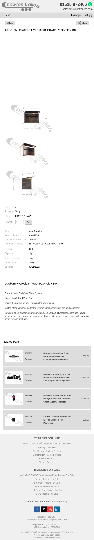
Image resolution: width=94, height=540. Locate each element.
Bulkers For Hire (47, 458)
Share (82, 23)
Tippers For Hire (47, 462)
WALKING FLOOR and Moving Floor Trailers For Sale (47, 475)
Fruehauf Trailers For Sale (47, 483)
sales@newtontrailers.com (77, 9)
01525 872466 (73, 4)
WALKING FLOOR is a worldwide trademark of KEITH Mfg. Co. (47, 532)
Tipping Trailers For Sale (47, 479)
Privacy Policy (59, 501)
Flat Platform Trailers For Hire (46, 451)
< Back (10, 23)
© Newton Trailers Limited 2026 (47, 538)
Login (74, 15)
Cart (86, 15)
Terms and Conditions (38, 501)
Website (40, 535)
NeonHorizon (55, 535)
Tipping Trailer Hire (47, 447)
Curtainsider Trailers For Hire (47, 455)
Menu (8, 15)
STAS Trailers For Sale (47, 494)
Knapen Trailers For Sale (47, 486)
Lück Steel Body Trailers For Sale (47, 490)
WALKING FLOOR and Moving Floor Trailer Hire (47, 443)
